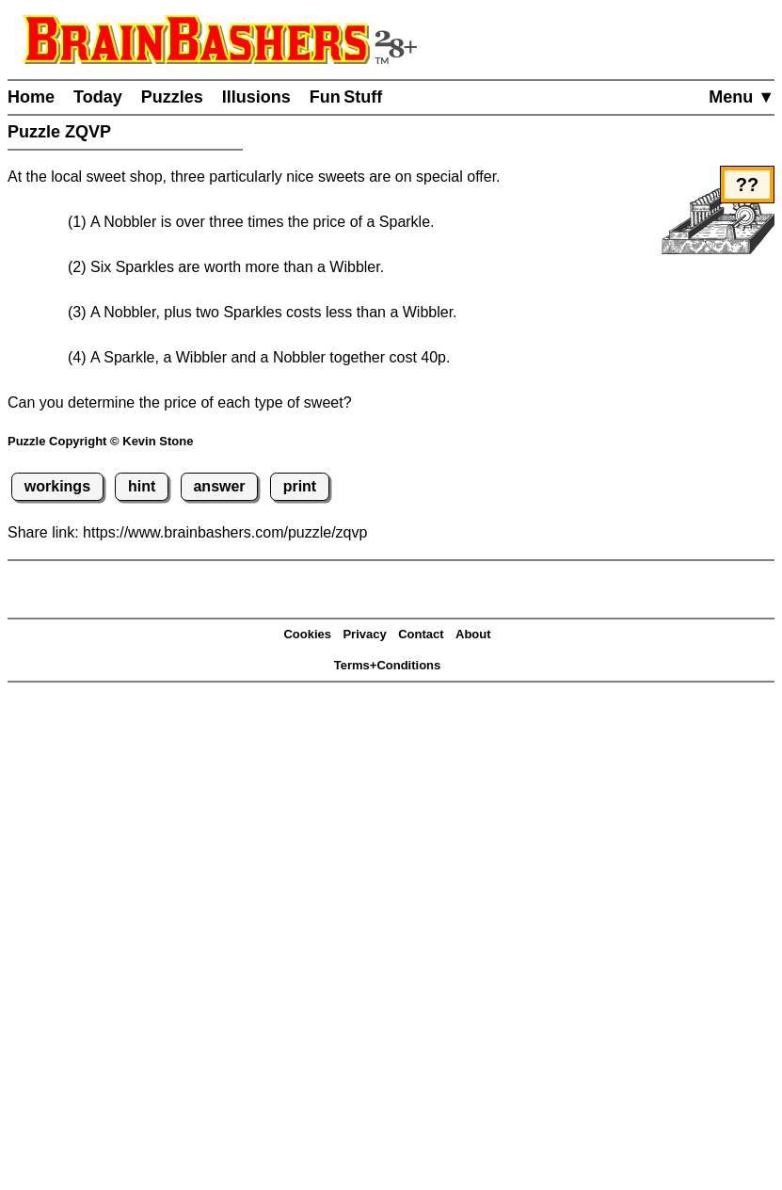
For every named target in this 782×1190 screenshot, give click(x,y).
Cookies (307, 634)
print (300, 486)
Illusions (256, 97)
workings (57, 486)
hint (141, 486)
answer (219, 486)
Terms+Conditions (387, 665)
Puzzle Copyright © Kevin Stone (100, 441)
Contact (420, 634)
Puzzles (172, 97)
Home (31, 97)
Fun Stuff (346, 97)
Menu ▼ (741, 97)
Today (97, 97)
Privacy (364, 634)
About (473, 634)
